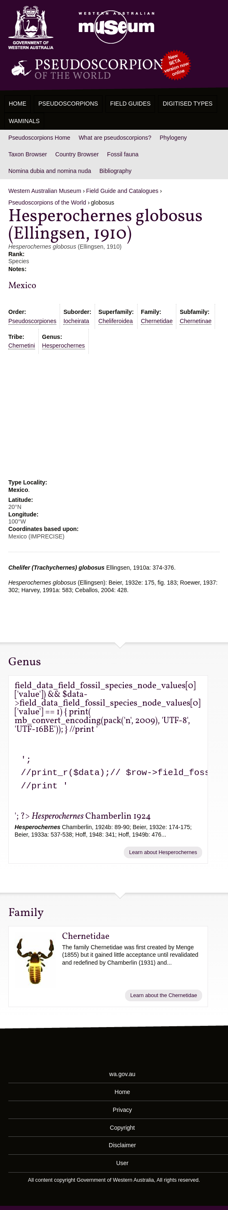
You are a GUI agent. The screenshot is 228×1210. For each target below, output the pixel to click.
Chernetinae (195, 321)
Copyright (122, 1127)
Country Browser (77, 154)
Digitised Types (188, 103)
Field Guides (130, 103)
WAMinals (24, 121)
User (122, 1163)
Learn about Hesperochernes (163, 852)
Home (17, 103)
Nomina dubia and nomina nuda (49, 171)
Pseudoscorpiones (32, 321)
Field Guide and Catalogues (122, 191)
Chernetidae (157, 321)
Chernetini (21, 345)
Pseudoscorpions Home (39, 137)
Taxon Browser (27, 154)
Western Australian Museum (114, 27)
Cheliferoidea (115, 321)
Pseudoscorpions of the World (47, 202)
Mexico (22, 286)
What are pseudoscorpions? (115, 137)
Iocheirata (76, 321)
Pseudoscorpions (68, 103)
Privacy (122, 1109)
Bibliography (115, 171)
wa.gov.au (122, 1073)
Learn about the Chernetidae (163, 995)
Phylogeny (173, 137)
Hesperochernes (63, 345)
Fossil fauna (122, 154)
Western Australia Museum (30, 27)
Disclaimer (122, 1145)
